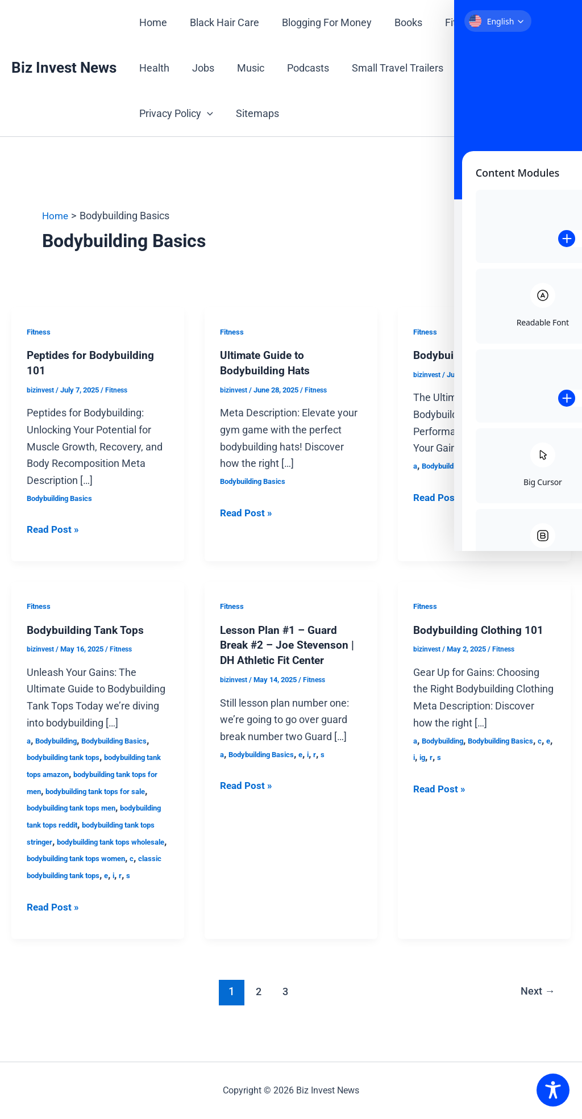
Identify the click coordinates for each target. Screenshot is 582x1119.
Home (152, 22)
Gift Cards (510, 22)
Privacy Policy (175, 113)
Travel (467, 68)
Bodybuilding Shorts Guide (480, 355)
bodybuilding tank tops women (82, 873)
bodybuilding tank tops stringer (83, 840)
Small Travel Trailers (387, 68)
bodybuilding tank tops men (109, 806)
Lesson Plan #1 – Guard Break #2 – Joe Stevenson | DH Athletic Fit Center (290, 643)
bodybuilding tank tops (68, 756)
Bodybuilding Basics (63, 497)
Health (153, 68)
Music (245, 68)
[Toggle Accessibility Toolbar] (553, 1090)
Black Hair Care (221, 22)
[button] (206, 113)
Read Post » (54, 528)
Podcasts (300, 68)
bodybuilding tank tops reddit (79, 823)
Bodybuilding (60, 739)
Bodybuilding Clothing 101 (479, 629)
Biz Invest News (64, 67)
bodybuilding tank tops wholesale (87, 857)
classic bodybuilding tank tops (81, 890)
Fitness (451, 22)
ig (441, 756)
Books (400, 22)
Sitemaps (254, 113)
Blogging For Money (321, 22)
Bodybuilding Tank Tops (86, 629)
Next (536, 1006)
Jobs (200, 68)
